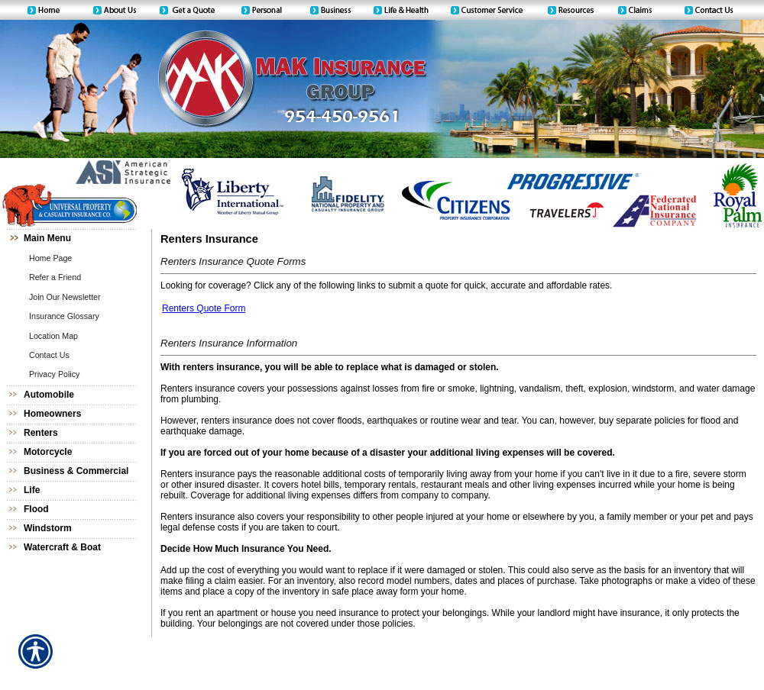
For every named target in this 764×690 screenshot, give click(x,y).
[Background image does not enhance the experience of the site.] (76, 238)
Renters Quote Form (203, 308)
